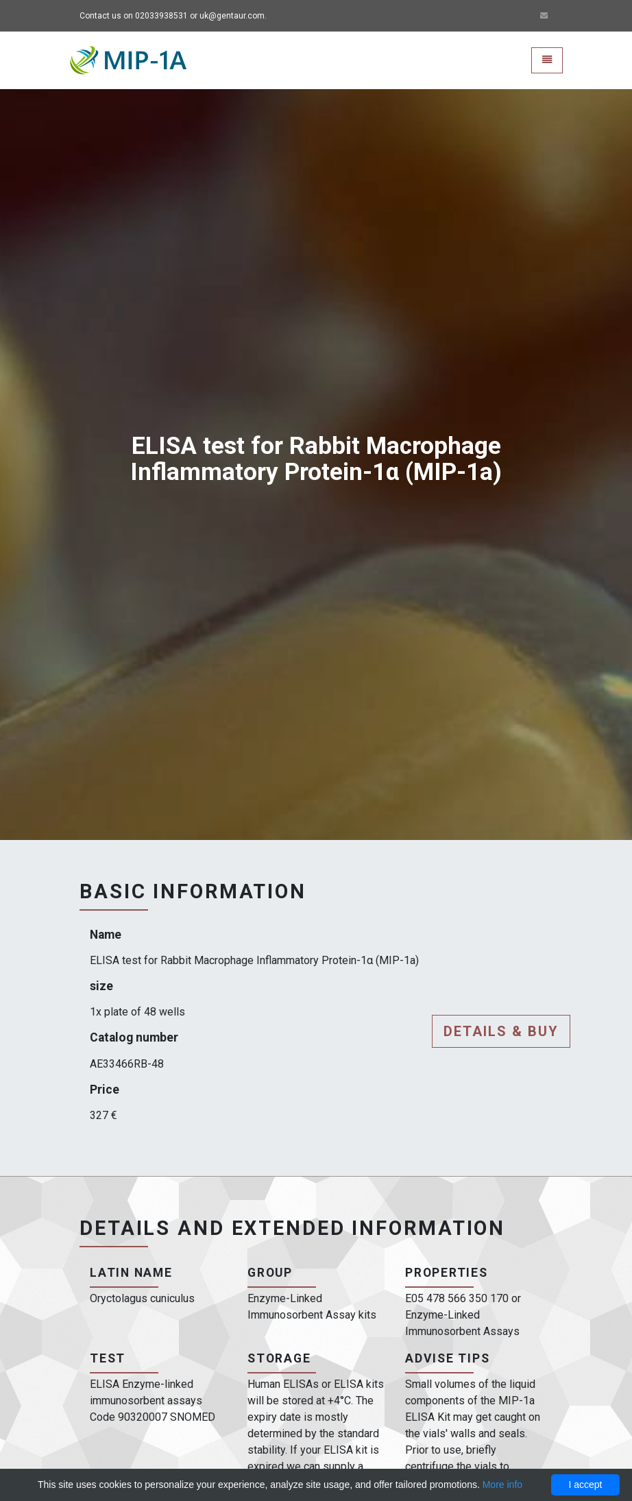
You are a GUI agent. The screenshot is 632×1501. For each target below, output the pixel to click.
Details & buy (501, 1031)
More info (502, 1484)
